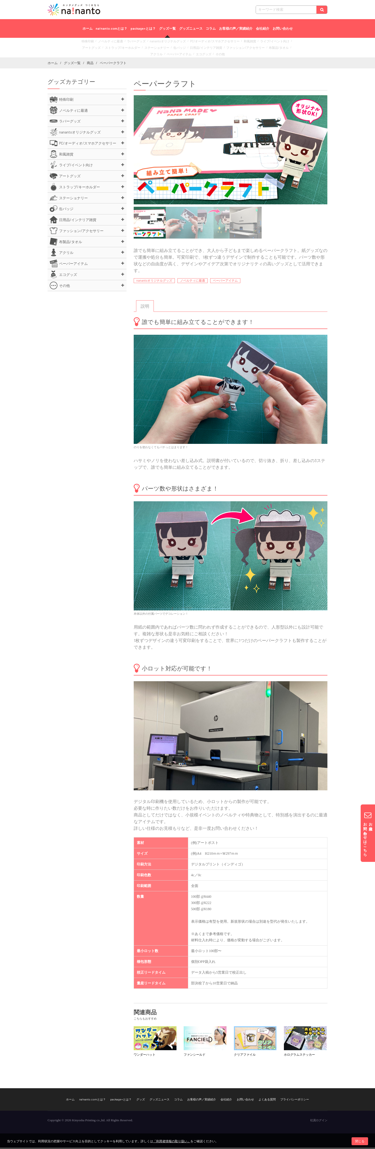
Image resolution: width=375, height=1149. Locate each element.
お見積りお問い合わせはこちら (368, 833)
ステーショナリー (130, 48)
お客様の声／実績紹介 (236, 28)
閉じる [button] (359, 1141)
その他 (196, 53)
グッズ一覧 (167, 28)
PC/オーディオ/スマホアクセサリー (201, 43)
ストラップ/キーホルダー (101, 48)
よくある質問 (267, 1100)
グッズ (140, 1100)
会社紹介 (262, 28)
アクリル (254, 48)
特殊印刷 (91, 43)
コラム (211, 28)
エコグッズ (181, 53)
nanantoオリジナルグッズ (160, 43)
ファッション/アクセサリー (208, 48)
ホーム (88, 28)
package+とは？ (143, 28)
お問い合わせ (283, 28)
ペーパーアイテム (274, 48)
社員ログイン (318, 1122)
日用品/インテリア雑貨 (173, 48)
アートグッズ (277, 43)
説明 (145, 307)
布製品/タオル (236, 48)
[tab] (145, 307)
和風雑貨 (231, 43)
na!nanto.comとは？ (111, 28)
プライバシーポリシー (294, 1100)
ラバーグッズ (133, 43)
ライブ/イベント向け (253, 43)
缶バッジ (150, 48)
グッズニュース (191, 28)
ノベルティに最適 (110, 43)
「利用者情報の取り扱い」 (171, 1141)
